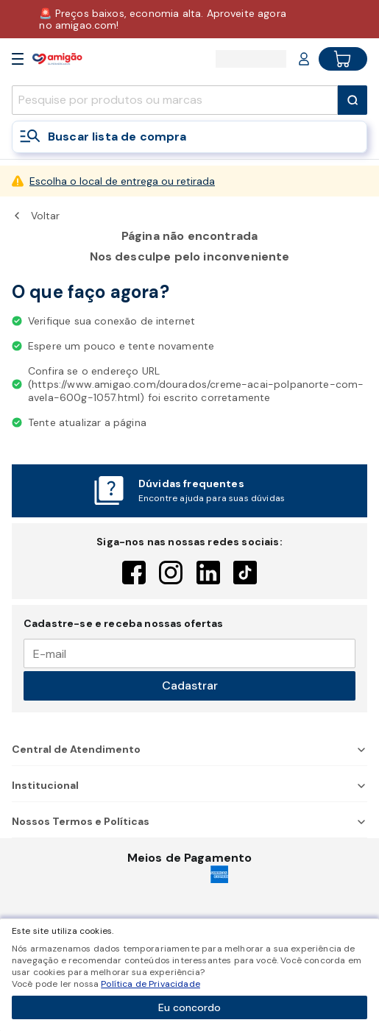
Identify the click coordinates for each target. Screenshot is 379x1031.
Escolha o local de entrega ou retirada (122, 181)
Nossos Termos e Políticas (189, 821)
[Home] (57, 59)
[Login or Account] (304, 59)
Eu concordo (189, 1007)
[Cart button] (343, 59)
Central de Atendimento (189, 749)
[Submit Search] (352, 100)
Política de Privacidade (150, 984)
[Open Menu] (18, 59)
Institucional (189, 785)
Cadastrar (190, 685)
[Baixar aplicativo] (189, 19)
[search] (175, 100)
